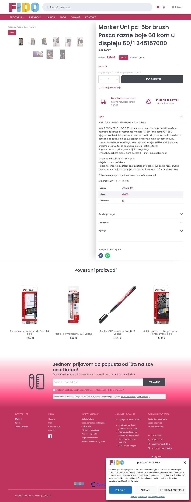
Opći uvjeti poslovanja (157, 419)
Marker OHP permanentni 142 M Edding (117, 332)
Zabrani (145, 490)
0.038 (125, 194)
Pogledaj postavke (172, 490)
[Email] (98, 382)
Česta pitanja (54, 427)
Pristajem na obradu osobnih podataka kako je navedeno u (90, 390)
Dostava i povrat (155, 423)
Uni (131, 187)
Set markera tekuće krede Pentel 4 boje (29, 332)
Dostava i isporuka (89, 434)
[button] (184, 462)
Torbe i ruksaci (21, 427)
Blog (63, 17)
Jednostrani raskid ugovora (93, 441)
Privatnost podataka (90, 430)
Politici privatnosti (115, 390)
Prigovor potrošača (89, 438)
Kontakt (90, 17)
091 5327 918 (157, 440)
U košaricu (152, 79)
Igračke (18, 423)
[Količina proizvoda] (109, 79)
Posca (125, 187)
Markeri (18, 419)
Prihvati (120, 490)
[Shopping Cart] (163, 7)
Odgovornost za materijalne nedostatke (93, 424)
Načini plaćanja (87, 419)
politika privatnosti (128, 397)
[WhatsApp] (107, 255)
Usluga (50, 17)
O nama (75, 17)
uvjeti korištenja (143, 397)
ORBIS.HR (47, 496)
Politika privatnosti (139, 496)
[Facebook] (100, 255)
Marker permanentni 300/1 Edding (73, 333)
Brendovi (35, 17)
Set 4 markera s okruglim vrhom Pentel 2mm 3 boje (161, 332)
